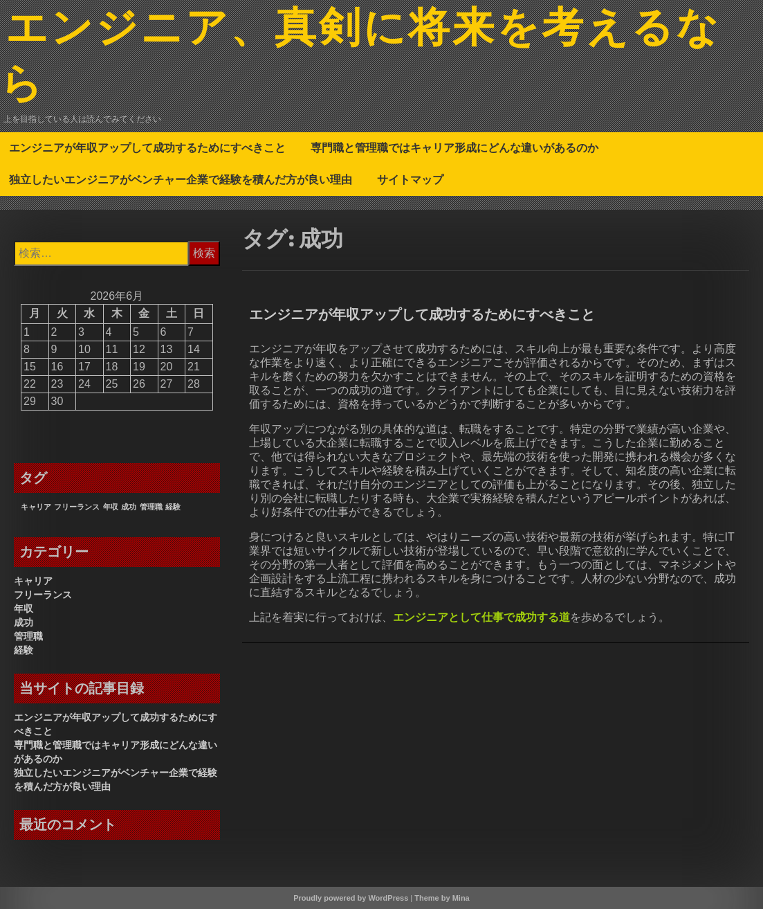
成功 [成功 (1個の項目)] (128, 507)
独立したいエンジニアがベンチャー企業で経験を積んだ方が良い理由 (180, 179)
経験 (23, 650)
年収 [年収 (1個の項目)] (110, 507)
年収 (23, 608)
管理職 (28, 636)
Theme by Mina (441, 898)
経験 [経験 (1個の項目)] (173, 507)
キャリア (33, 580)
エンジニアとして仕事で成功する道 (481, 617)
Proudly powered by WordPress (350, 898)
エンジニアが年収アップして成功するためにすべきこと (147, 147)
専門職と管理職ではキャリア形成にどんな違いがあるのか (454, 147)
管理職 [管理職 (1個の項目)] (151, 507)
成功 (23, 622)
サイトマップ (410, 179)
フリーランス (43, 594)
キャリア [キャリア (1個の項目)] (36, 507)
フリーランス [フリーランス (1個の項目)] (77, 507)
